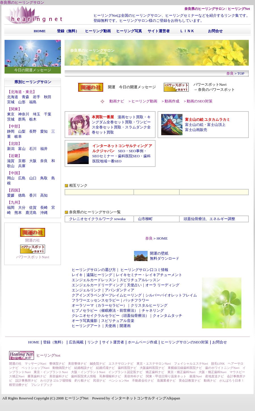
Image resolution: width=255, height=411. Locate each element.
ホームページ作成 (142, 342)
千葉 (47, 114)
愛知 (44, 131)
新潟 (10, 149)
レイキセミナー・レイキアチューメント (149, 275)
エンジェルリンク (86, 290)
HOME (161, 238)
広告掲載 (76, 342)
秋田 (47, 97)
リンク (92, 342)
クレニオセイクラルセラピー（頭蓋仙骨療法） (110, 315)
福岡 (10, 207)
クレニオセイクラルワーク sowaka (97, 219)
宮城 (10, 102)
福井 (44, 149)
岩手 (36, 97)
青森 (25, 97)
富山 (22, 149)
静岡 (10, 131)
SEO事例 (136, 151)
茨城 (10, 119)
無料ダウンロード (164, 258)
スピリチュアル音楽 (117, 321)
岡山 (10, 178)
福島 (33, 102)
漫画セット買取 (130, 117)
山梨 (22, 131)
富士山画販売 (196, 130)
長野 (33, 131)
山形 (22, 102)
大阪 (33, 161)
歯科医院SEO (129, 156)
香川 (33, 195)
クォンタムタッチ (167, 315)
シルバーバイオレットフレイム (171, 295)
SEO (121, 151)
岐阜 (18, 136)
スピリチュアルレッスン (140, 280)
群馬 (22, 119)
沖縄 (44, 212)
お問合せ (219, 342)
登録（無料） (54, 342)
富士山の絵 (194, 124)
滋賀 (10, 161)
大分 (22, 207)
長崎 (44, 207)
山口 (33, 178)
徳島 (22, 195)
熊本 (18, 212)
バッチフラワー (136, 300)
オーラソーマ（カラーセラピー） (99, 305)
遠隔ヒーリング (99, 275)
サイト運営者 (113, 342)
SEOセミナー (103, 156)
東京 (10, 114)
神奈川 (23, 114)
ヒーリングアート (86, 326)
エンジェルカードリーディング (97, 285)
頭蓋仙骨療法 (195, 219)
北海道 (12, 97)
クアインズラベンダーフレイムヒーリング (107, 295)
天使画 (110, 326)
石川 (33, 149)
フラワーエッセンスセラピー (96, 300)
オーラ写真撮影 (84, 321)
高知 (44, 195)
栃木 (33, 119)
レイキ (77, 275)
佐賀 (33, 207)
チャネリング (153, 310)
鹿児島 (31, 212)
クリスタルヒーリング (149, 305)
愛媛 (10, 195)
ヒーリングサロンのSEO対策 (185, 342)
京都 (22, 161)
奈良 (44, 161)
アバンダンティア (119, 290)
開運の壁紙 (159, 253)
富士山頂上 (216, 124)
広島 (22, 178)
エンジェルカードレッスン (94, 280)
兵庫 (22, 166)
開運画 (125, 326)
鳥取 (44, 178)
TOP (241, 73)
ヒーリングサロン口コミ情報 (144, 270)
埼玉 (36, 114)
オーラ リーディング (162, 285)
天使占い (134, 285)
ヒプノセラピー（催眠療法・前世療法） (105, 310)
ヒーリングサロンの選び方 (94, 270)
